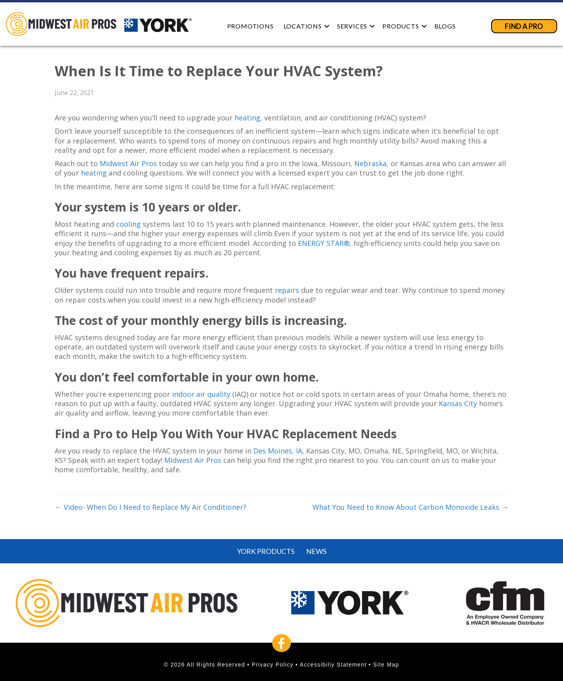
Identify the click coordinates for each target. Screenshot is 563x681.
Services (352, 26)
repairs (287, 290)
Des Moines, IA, (278, 450)
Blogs (445, 26)
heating (247, 117)
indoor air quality (201, 394)
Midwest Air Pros (128, 163)
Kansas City (458, 403)
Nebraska (370, 163)
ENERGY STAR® (324, 243)
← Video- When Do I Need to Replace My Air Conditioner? (150, 507)
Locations (302, 26)
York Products (265, 551)
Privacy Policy (273, 664)
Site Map (386, 664)
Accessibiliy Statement (333, 664)
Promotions (250, 26)
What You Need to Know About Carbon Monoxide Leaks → (410, 507)
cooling (128, 224)
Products (400, 26)
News (316, 551)
